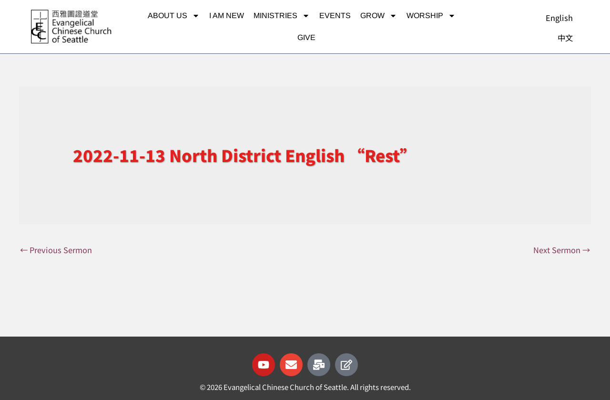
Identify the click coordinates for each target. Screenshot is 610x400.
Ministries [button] (282, 15)
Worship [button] (431, 15)
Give (306, 37)
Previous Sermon (57, 250)
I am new (226, 15)
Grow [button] (378, 15)
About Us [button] (174, 15)
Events (335, 15)
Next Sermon (561, 250)
